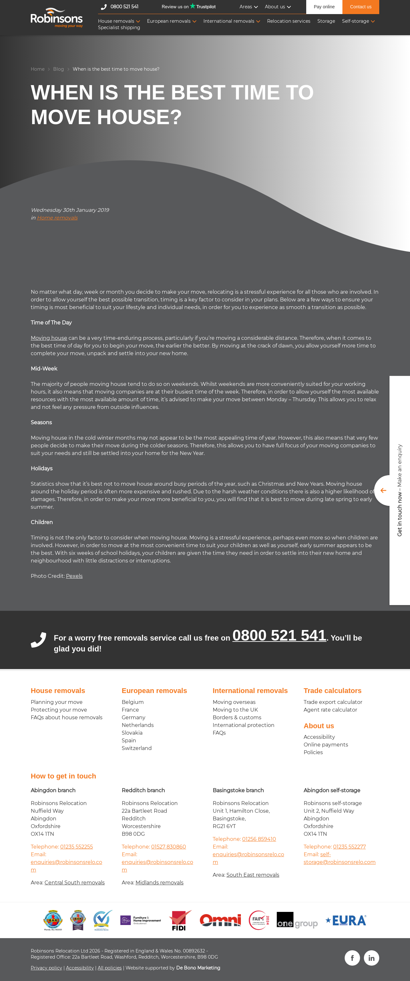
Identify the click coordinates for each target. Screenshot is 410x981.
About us (275, 7)
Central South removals (75, 883)
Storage (326, 21)
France (130, 710)
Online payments (326, 745)
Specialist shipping (119, 27)
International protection (244, 725)
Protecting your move (59, 710)
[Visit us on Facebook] (352, 958)
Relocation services (288, 21)
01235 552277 (349, 847)
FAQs (219, 733)
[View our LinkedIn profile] (371, 958)
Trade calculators (333, 691)
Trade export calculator (333, 702)
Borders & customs (237, 717)
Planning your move (57, 702)
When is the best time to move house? (116, 69)
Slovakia (132, 733)
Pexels (74, 576)
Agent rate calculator (330, 710)
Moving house (49, 338)
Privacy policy (46, 968)
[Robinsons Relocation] (57, 18)
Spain (129, 741)
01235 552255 (76, 847)
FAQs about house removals (66, 717)
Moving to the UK (235, 710)
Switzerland (137, 748)
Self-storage (355, 21)
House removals (116, 21)
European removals (169, 21)
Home (38, 69)
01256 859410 (259, 839)
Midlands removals (159, 883)
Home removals (57, 218)
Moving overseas (234, 702)
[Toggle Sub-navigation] (256, 7)
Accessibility (319, 737)
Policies (313, 752)
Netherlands (138, 725)
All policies (110, 968)
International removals (228, 21)
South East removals (252, 875)
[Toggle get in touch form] (392, 490)
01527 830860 (168, 847)
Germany (133, 717)
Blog (58, 69)
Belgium (133, 702)
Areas (246, 7)
